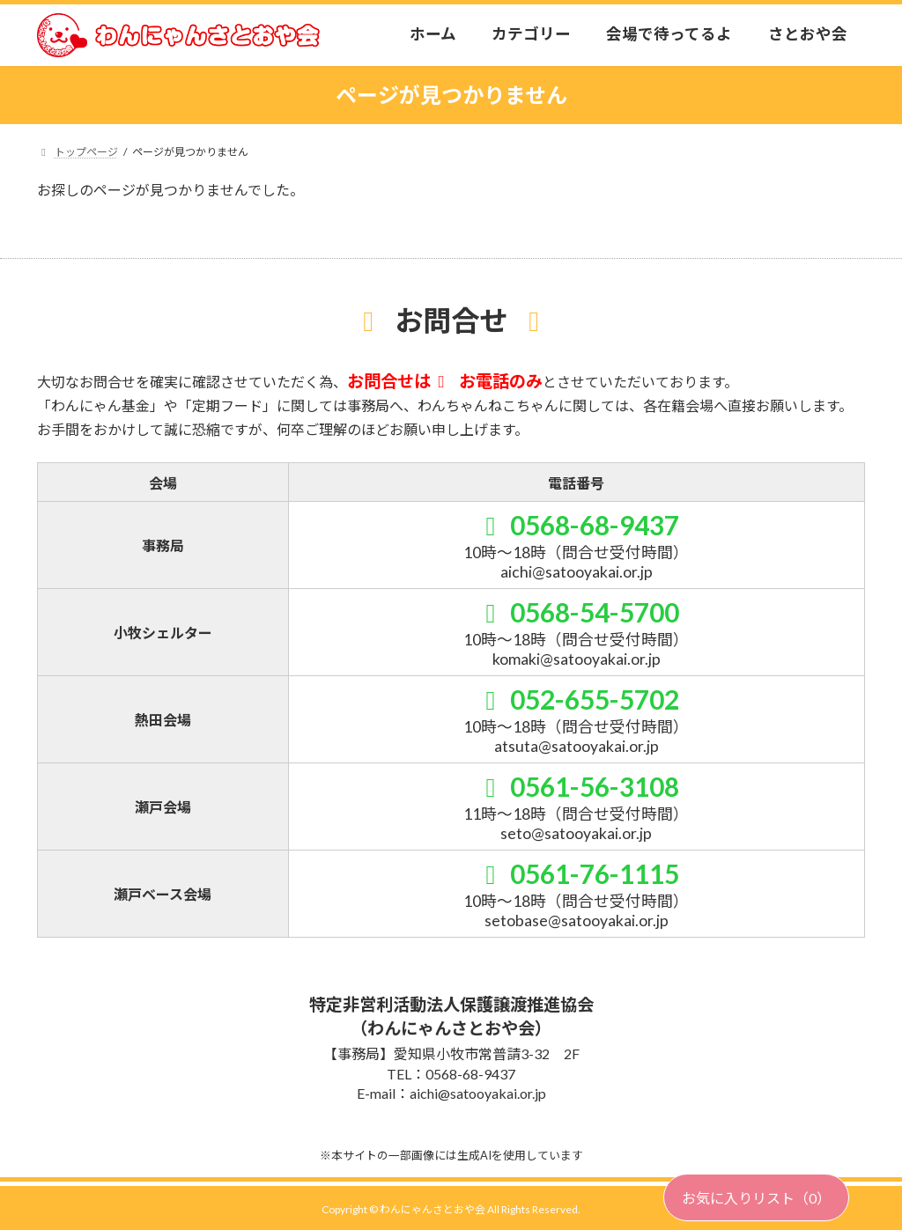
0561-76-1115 (576, 873)
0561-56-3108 (576, 786)
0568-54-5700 (576, 612)
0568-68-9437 (576, 525)
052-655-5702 (576, 699)
